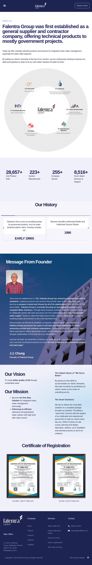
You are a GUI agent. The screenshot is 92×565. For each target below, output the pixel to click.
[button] (4, 6)
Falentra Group (16, 326)
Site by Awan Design (77, 558)
